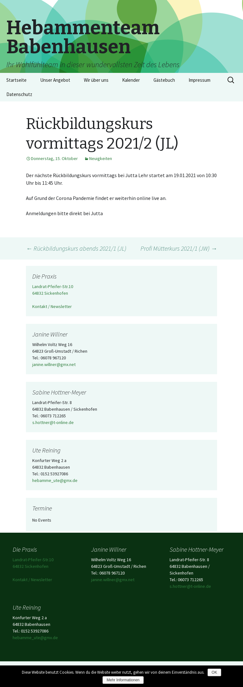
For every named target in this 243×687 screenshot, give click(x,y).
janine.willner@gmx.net (54, 364)
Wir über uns (96, 80)
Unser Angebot (55, 80)
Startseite (16, 80)
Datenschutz (19, 94)
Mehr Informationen (123, 680)
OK (214, 672)
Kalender (131, 80)
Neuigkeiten (100, 158)
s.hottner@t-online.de (53, 422)
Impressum (199, 80)
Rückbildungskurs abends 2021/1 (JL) (76, 248)
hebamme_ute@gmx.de (55, 480)
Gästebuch (164, 80)
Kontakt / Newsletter (52, 306)
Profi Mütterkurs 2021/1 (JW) (178, 248)
